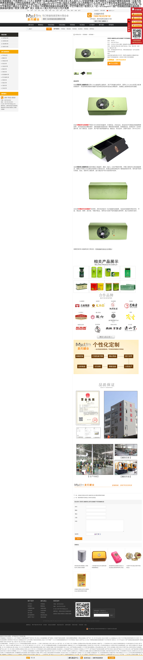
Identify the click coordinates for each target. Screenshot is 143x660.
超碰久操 (91, 653)
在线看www (135, 653)
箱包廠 (45, 627)
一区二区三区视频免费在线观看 (49, 648)
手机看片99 (90, 648)
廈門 (79, 10)
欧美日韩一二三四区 (37, 646)
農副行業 (4, 69)
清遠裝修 (81, 627)
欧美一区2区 (107, 650)
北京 (28, 10)
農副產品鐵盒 (44, 617)
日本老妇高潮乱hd (105, 648)
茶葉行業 (4, 71)
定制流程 (30, 613)
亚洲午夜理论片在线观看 (135, 650)
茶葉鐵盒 (72, 24)
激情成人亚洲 (23, 651)
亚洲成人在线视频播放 (29, 653)
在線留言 (96, 10)
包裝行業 (4, 85)
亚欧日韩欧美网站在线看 (36, 650)
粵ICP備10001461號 (37, 627)
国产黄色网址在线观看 (76, 650)
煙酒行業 (4, 80)
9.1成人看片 (97, 648)
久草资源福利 (39, 651)
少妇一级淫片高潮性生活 (132, 648)
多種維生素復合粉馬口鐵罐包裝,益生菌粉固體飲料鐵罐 (91, 495)
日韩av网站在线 (99, 650)
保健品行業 (5, 60)
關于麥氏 (101, 24)
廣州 (32, 10)
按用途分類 (78, 34)
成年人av (54, 646)
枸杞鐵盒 (74, 29)
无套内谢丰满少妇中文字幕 (112, 653)
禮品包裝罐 (43, 619)
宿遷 (50, 10)
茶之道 (33, 657)
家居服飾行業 (5, 74)
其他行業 (4, 88)
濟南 (68, 10)
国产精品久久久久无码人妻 (123, 651)
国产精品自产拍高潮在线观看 (97, 651)
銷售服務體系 (31, 617)
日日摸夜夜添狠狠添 (62, 648)
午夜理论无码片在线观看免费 (118, 648)
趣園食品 (28, 627)
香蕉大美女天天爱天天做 (122, 650)
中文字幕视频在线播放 (81, 648)
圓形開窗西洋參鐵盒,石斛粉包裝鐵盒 (87, 497)
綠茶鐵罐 (91, 34)
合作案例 (91, 24)
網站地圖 (102, 10)
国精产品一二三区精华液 (103, 646)
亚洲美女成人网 (10, 650)
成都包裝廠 (68, 627)
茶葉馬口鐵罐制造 (82, 84)
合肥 (57, 10)
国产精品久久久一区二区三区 (21, 648)
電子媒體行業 (5, 77)
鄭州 (72, 10)
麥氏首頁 (31, 24)
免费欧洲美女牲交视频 (99, 653)
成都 (76, 10)
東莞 (46, 10)
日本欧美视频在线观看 (25, 646)
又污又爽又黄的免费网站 (88, 650)
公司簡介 (30, 606)
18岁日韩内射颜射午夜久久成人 (62, 650)
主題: (76, 517)
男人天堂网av (74, 646)
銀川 (65, 10)
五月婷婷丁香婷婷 (66, 653)
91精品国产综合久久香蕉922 (71, 651)
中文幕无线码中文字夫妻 (132, 646)
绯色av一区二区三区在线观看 (22, 650)
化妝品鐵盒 (62, 24)
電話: (76, 514)
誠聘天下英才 (31, 619)
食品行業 (4, 63)
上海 (35, 10)
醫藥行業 (4, 58)
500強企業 (4, 55)
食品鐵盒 (82, 24)
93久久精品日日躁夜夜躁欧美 (117, 646)
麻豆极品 (94, 646)
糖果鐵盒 (92, 29)
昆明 (61, 10)
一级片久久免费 (9, 648)
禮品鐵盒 (69, 29)
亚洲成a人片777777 (84, 651)
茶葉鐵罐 (85, 34)
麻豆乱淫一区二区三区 (34, 648)
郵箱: (76, 510)
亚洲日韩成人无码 (47, 646)
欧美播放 (113, 650)
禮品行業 (4, 82)
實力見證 (30, 615)
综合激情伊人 (60, 651)
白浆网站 (17, 651)
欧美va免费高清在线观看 (50, 651)
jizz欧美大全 (75, 653)
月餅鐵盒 (63, 29)
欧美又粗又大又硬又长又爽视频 (8, 653)
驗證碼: (77, 536)
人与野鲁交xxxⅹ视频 (83, 653)
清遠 (43, 10)
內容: (76, 521)
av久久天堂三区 (32, 651)
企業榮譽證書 (31, 611)
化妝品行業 (5, 66)
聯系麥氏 (111, 24)
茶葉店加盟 (74, 627)
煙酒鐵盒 (43, 606)
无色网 (36, 653)
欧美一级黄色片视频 (48, 650)
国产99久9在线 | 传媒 (110, 651)
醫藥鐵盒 (40, 24)
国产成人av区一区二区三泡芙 (7, 651)
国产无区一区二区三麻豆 (64, 646)
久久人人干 (20, 653)
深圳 (39, 10)
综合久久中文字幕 (56, 653)
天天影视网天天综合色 (125, 653)
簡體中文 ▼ (111, 10)
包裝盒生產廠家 (52, 627)
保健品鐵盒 (51, 24)
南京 (54, 10)
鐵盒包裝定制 (60, 627)
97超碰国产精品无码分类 (45, 653)
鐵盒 (86, 627)
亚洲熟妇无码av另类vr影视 (85, 646)
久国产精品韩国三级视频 (137, 651)
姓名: (76, 506)
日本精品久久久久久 (14, 646)
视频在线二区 (71, 648)
